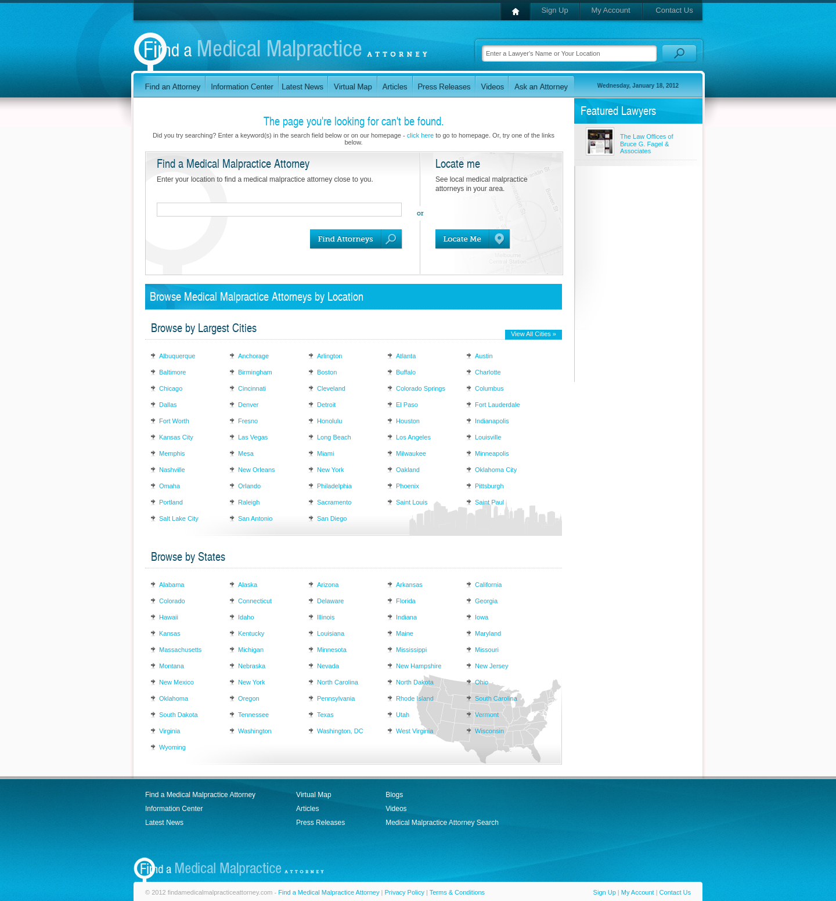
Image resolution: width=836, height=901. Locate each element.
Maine (404, 633)
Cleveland (331, 388)
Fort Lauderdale (497, 404)
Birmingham (255, 372)
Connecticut (255, 600)
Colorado (172, 600)
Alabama (171, 584)
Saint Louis (411, 502)
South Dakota (178, 714)
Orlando (249, 485)
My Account (610, 10)
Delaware (330, 600)
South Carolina (496, 698)
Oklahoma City (496, 469)
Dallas (168, 404)
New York (330, 469)
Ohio (481, 682)
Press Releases (320, 823)
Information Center (174, 809)
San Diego (332, 518)
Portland (171, 502)
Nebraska (251, 665)
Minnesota (332, 649)
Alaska (247, 584)
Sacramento (334, 502)
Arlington (329, 355)
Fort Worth (174, 420)
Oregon (249, 698)
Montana (171, 665)
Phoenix (407, 485)
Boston (327, 372)
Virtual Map (313, 795)
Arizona (327, 584)
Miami (325, 453)
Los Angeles (413, 437)
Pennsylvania (336, 698)
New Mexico (176, 682)
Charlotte (488, 372)
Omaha (169, 485)
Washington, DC (340, 730)
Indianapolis (492, 420)
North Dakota (415, 682)
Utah (402, 714)
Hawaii (168, 617)
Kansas (170, 633)
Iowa (481, 617)
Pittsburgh (489, 485)
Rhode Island (415, 698)
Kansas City (176, 437)
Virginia (170, 730)
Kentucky (251, 633)
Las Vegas (253, 437)
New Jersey (491, 665)
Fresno (248, 420)
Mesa (246, 453)
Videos (395, 809)
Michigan (251, 649)
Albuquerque (177, 355)
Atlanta (406, 355)
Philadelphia (334, 485)
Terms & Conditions (457, 892)
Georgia (486, 600)
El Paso (407, 404)
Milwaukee (411, 453)
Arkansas (409, 584)
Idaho (246, 617)
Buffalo (406, 372)
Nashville (172, 469)
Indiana (406, 617)
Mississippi (411, 649)
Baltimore (172, 372)
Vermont (487, 714)
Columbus (489, 388)
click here (420, 135)
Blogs (394, 795)
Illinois (326, 617)
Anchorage (253, 355)
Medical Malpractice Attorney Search (442, 823)
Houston (408, 420)
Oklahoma (173, 698)
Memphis (172, 453)
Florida (406, 600)
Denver (248, 404)
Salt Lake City (179, 518)
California (488, 584)
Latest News (164, 823)
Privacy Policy (404, 892)
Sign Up (554, 10)
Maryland (488, 633)
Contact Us (674, 10)
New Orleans (256, 469)
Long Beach (334, 437)
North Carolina (337, 682)
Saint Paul (489, 502)
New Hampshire (418, 665)
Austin (484, 355)
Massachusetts (180, 649)
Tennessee (253, 714)
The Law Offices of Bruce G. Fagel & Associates (646, 143)
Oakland (408, 469)
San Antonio (255, 518)
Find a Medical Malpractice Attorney (200, 795)
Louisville (488, 437)
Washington (255, 730)
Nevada (328, 665)
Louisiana (330, 633)
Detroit (326, 404)
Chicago (170, 388)
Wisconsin (489, 730)
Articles (307, 809)
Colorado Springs (420, 388)
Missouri (487, 649)
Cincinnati (252, 388)
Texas (325, 714)
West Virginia (414, 730)
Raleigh (249, 502)
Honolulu (329, 420)
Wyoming (172, 747)
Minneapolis (492, 453)
